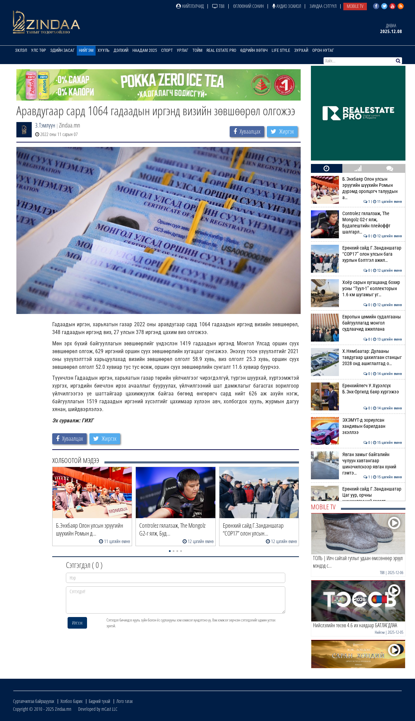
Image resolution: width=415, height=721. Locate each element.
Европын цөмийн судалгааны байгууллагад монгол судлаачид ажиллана (356, 323)
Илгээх (77, 622)
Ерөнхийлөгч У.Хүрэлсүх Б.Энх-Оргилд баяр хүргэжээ (356, 388)
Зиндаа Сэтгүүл (323, 6)
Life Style (281, 50)
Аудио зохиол (286, 6)
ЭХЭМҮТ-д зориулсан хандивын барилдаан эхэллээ (356, 426)
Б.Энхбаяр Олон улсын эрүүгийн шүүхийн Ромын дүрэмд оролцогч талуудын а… (356, 188)
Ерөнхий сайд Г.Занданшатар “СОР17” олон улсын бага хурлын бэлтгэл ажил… (356, 254)
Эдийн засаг (62, 50)
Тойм (197, 50)
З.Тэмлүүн (45, 125)
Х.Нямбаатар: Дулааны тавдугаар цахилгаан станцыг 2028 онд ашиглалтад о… (356, 357)
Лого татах (124, 701)
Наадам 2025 (144, 50)
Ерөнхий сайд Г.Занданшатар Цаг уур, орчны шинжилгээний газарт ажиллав (356, 498)
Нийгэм (86, 50)
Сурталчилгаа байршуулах (33, 701)
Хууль (104, 50)
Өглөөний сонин (248, 6)
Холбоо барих (71, 701)
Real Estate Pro (221, 50)
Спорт (167, 50)
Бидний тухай (99, 701)
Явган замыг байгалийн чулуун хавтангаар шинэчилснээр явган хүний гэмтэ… (356, 463)
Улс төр (38, 50)
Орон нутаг (323, 50)
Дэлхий (121, 50)
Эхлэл (21, 50)
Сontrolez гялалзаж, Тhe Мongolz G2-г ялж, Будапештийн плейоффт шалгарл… (356, 222)
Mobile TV (355, 6)
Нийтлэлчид (190, 6)
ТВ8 (218, 6)
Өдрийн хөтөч (254, 50)
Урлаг (182, 50)
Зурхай (301, 50)
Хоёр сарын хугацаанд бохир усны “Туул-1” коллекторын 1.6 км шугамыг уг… (356, 288)
